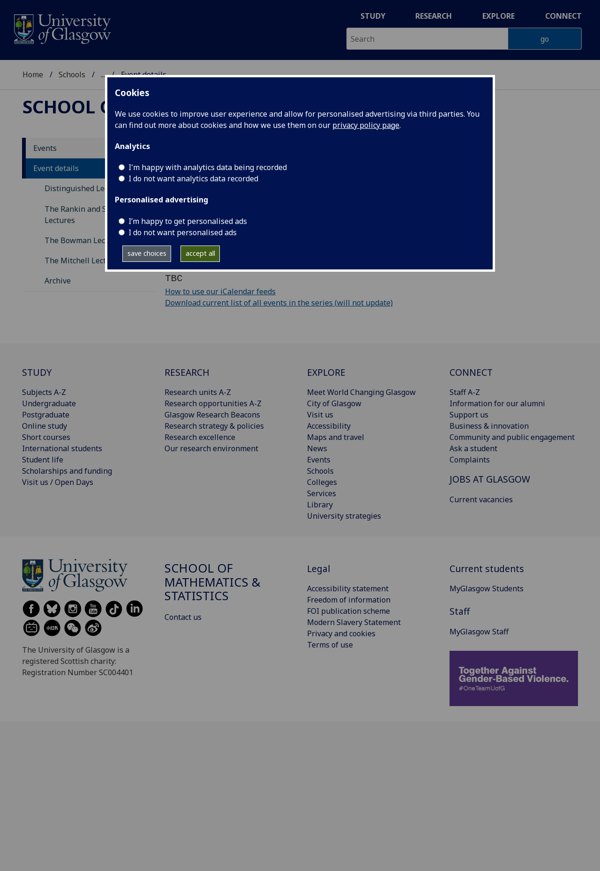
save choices (147, 253)
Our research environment (211, 448)
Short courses (46, 437)
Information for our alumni (497, 403)
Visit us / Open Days (57, 482)
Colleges (322, 482)
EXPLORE (326, 372)
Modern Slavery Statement (354, 622)
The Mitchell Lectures (83, 260)
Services (321, 493)
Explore (498, 16)
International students (62, 448)
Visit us (320, 414)
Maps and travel (335, 437)
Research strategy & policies (214, 426)
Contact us (183, 617)
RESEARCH (187, 372)
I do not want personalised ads (182, 232)
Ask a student (473, 448)
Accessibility (329, 426)
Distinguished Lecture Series (96, 188)
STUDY (37, 372)
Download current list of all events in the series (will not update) (279, 303)
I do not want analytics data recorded (193, 178)
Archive (58, 280)
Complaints (470, 459)
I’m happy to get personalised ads (187, 221)
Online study (44, 426)
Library (320, 504)
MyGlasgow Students (487, 588)
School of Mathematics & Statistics (213, 582)
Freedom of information (348, 600)
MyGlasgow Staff (479, 631)
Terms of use (330, 645)
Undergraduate (49, 403)
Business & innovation (489, 426)
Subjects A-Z (44, 392)
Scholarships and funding (67, 471)
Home (32, 74)
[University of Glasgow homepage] (61, 28)
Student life (42, 459)
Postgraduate (45, 414)
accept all (200, 253)
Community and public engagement (512, 437)
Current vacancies (481, 499)
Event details (56, 168)
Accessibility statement (348, 588)
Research (433, 16)
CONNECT (471, 372)
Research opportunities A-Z (213, 403)
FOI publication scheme (348, 611)
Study (372, 16)
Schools (72, 74)
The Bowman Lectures (84, 240)
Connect (563, 16)
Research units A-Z (198, 392)
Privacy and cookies (341, 633)
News (317, 448)
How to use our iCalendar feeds (220, 291)
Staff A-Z (465, 392)
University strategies (344, 516)
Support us (469, 414)
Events (45, 148)
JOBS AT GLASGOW (490, 479)
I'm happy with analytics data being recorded (207, 167)
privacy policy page (365, 125)
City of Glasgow (334, 403)
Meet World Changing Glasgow (361, 392)
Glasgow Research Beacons (212, 414)
